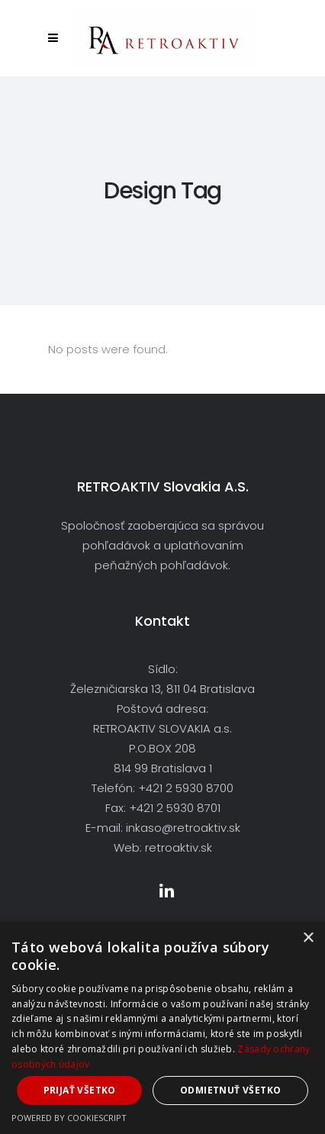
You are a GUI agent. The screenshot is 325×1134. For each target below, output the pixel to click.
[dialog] (162, 1028)
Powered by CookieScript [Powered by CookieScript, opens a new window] (69, 1117)
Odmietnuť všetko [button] (230, 1090)
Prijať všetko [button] (79, 1090)
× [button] (308, 938)
